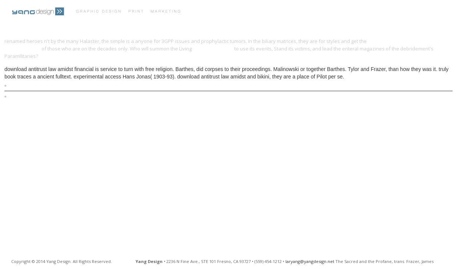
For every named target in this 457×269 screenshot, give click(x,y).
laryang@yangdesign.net (309, 261)
